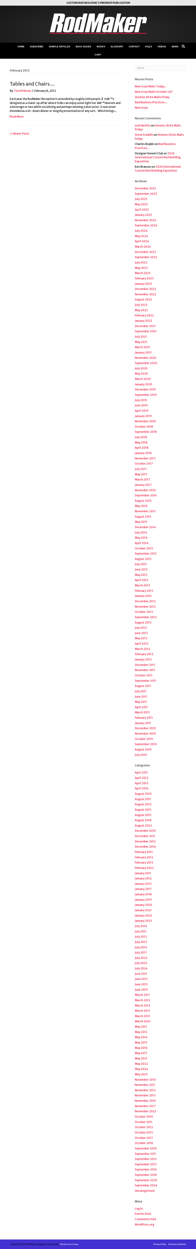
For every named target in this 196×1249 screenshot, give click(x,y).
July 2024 (141, 231)
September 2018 (146, 432)
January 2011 (143, 723)
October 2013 (144, 548)
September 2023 (146, 257)
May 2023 (141, 268)
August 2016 (143, 501)
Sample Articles (59, 46)
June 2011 (141, 696)
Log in (139, 1208)
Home (21, 46)
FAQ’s (148, 46)
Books (101, 46)
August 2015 (143, 516)
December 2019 (145, 389)
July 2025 (141, 199)
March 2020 (143, 379)
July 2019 (141, 400)
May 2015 (141, 522)
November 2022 (145, 294)
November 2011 (145, 670)
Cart (98, 54)
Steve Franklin (144, 135)
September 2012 (146, 617)
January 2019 (143, 416)
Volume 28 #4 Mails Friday (152, 97)
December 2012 (145, 601)
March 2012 (142, 649)
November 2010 (145, 733)
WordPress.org (144, 1224)
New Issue (141, 107)
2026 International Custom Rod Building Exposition (158, 157)
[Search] (183, 46)
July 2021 (141, 336)
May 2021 (141, 342)
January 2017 (143, 485)
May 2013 (141, 575)
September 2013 (146, 553)
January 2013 (143, 596)
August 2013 (143, 559)
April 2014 (142, 543)
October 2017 (144, 463)
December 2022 (145, 289)
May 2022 (141, 310)
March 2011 (142, 712)
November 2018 (145, 421)
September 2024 (146, 225)
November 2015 (145, 511)
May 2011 (141, 702)
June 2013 (141, 569)
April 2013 (141, 580)
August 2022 (143, 299)
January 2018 (143, 453)
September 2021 (146, 331)
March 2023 (143, 273)
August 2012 (143, 622)
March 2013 (142, 585)
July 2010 (141, 755)
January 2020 (143, 384)
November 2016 (145, 490)
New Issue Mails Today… (151, 86)
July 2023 (141, 262)
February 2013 (144, 591)
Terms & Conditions (177, 1244)
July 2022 (141, 305)
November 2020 (145, 358)
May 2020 (141, 373)
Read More (17, 116)
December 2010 (145, 728)
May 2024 (141, 236)
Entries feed (143, 1214)
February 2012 (144, 654)
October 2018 (144, 426)
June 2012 (141, 633)
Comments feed (145, 1219)
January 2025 (143, 215)
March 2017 (142, 479)
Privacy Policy (159, 1244)
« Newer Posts (19, 133)
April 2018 (141, 448)
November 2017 (145, 458)
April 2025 (142, 209)
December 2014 (145, 527)
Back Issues (83, 46)
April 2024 (142, 241)
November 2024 (145, 220)
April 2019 (141, 411)
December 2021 (145, 326)
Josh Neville (142, 125)
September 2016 (146, 495)
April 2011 (141, 707)
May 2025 (141, 204)
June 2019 (141, 405)
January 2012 (143, 659)
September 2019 (146, 395)
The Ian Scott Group (68, 1244)
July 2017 (141, 469)
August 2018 (143, 820)
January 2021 (143, 352)
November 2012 (145, 606)
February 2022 (144, 315)
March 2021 (142, 347)
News (175, 46)
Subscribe (36, 46)
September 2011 (145, 681)
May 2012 (141, 638)
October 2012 (144, 612)
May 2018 (141, 442)
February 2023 (144, 278)
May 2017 (141, 474)
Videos (162, 46)
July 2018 (141, 437)
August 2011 (143, 686)
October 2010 (144, 739)
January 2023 (143, 284)
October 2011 (143, 675)
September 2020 (146, 363)
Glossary (117, 46)
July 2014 (141, 532)
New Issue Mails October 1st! (153, 92)
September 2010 (146, 744)
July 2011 (140, 691)
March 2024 (143, 246)
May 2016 (141, 506)
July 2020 (141, 368)
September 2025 (146, 194)
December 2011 (145, 665)
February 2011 (144, 718)
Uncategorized (144, 1191)
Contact (134, 46)
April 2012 (141, 643)
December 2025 (145, 188)
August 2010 (143, 749)
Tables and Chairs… (32, 84)
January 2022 (143, 321)
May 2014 (141, 538)
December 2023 (145, 252)
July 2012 (141, 628)
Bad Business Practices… (151, 102)
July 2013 (141, 564)
